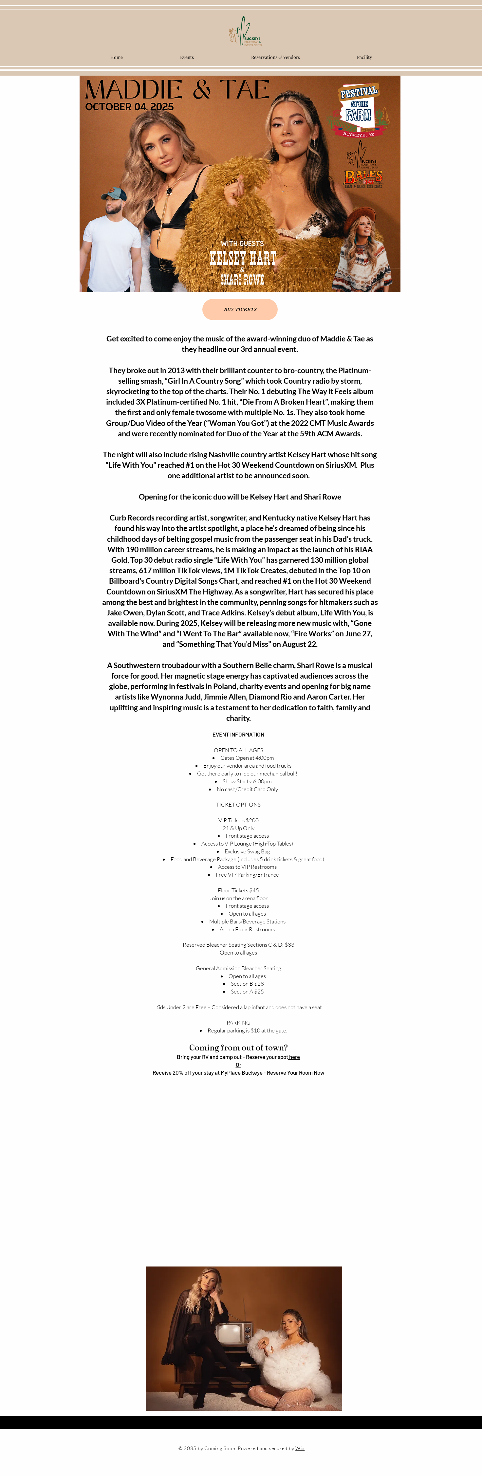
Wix (300, 1448)
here (294, 1056)
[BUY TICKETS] (240, 309)
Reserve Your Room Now (295, 1072)
